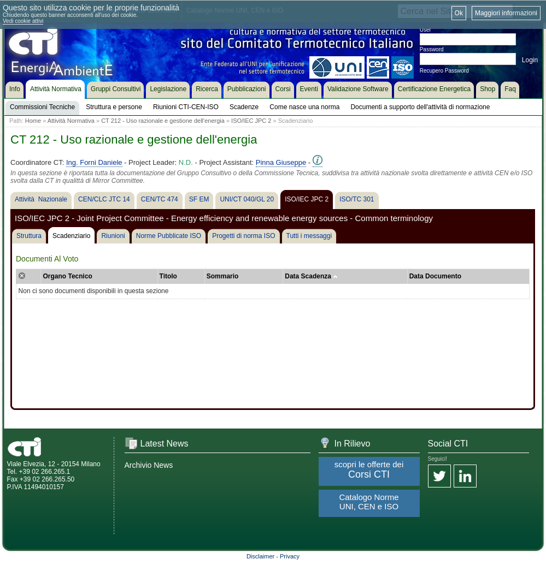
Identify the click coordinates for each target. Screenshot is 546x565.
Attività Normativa (71, 120)
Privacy (290, 556)
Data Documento (435, 276)
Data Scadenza (311, 276)
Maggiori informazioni (506, 13)
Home (33, 120)
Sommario (223, 276)
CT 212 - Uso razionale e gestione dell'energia (163, 120)
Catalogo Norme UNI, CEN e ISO (368, 501)
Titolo (168, 276)
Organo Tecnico (67, 276)
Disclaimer (260, 556)
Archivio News (149, 465)
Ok (459, 13)
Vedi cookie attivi (23, 21)
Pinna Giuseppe (281, 162)
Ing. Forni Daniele (94, 162)
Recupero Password (444, 71)
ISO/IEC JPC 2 (251, 120)
